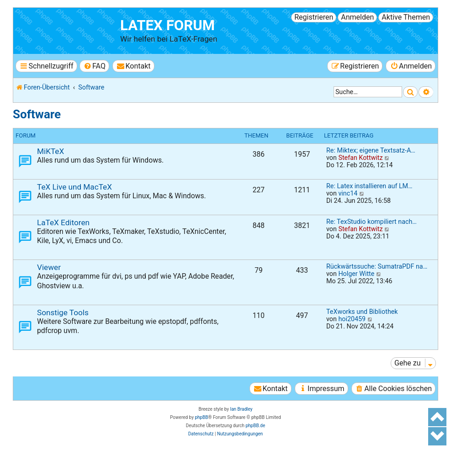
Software (37, 114)
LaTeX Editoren (63, 222)
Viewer (49, 267)
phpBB (201, 417)
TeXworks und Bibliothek (362, 311)
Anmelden (357, 17)
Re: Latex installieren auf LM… (369, 186)
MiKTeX (50, 151)
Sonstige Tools (63, 312)
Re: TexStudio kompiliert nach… (371, 221)
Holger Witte (356, 273)
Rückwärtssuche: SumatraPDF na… (376, 266)
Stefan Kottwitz (360, 157)
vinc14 (347, 193)
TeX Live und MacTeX (74, 186)
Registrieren (313, 17)
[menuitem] (94, 66)
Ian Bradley (241, 409)
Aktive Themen (406, 17)
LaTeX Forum (167, 25)
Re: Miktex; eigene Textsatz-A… (370, 150)
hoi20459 (352, 319)
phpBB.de (255, 425)
